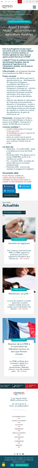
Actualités (19, 425)
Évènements (19, 429)
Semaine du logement (19, 243)
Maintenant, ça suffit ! (19, 294)
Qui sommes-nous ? (19, 416)
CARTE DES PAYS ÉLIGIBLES (14, 178)
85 (19, 1)
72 (16, 1)
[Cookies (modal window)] (3, 464)
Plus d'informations (22, 465)
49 (9, 1)
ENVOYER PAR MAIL (11, 195)
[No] (35, 462)
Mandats (19, 445)
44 (5, 1)
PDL (2, 1)
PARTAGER (9, 186)
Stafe (24, 410)
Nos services (19, 437)
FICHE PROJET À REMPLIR (13, 176)
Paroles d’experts (19, 433)
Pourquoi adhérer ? (19, 420)
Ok (12, 465)
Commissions (19, 441)
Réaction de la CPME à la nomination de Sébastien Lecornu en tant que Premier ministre (19, 349)
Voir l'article (24, 259)
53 (12, 1)
